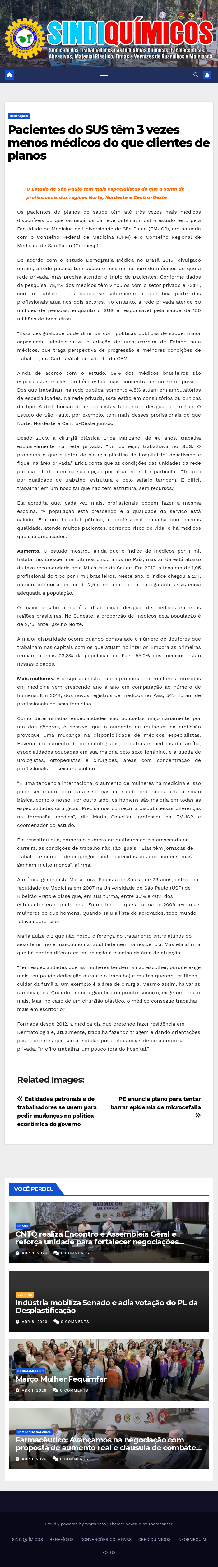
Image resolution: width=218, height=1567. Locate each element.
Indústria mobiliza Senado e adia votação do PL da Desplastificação (107, 1306)
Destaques (19, 116)
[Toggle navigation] (103, 75)
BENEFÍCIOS (62, 1539)
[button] (195, 75)
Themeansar (160, 1524)
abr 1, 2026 (34, 1390)
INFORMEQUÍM (191, 1539)
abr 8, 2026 (34, 1253)
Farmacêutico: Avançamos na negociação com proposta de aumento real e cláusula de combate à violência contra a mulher (109, 1447)
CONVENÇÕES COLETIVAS (106, 1539)
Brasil (23, 1226)
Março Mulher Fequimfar (61, 1379)
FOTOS (109, 1552)
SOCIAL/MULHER (30, 1371)
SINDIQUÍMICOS (27, 1539)
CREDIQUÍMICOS (154, 1539)
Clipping (24, 1294)
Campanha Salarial (34, 1431)
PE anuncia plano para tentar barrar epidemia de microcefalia (155, 1107)
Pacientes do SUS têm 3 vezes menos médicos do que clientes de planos (109, 142)
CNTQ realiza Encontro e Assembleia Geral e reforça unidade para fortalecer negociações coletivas (97, 1242)
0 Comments (75, 1253)
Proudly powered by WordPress (76, 1524)
